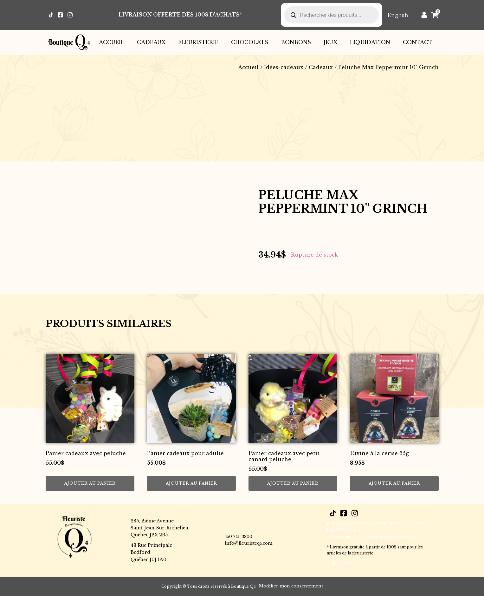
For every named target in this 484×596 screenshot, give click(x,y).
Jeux (330, 42)
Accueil (111, 42)
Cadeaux (151, 42)
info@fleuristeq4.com (248, 543)
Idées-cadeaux (283, 67)
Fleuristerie (198, 42)
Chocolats (249, 42)
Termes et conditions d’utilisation (370, 538)
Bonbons (296, 42)
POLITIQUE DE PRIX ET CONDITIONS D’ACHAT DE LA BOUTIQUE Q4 (378, 526)
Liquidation (370, 42)
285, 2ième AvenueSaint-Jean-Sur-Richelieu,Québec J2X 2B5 (160, 528)
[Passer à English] (397, 15)
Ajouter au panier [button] (90, 483)
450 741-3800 (238, 536)
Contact (417, 42)
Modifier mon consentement (291, 586)
